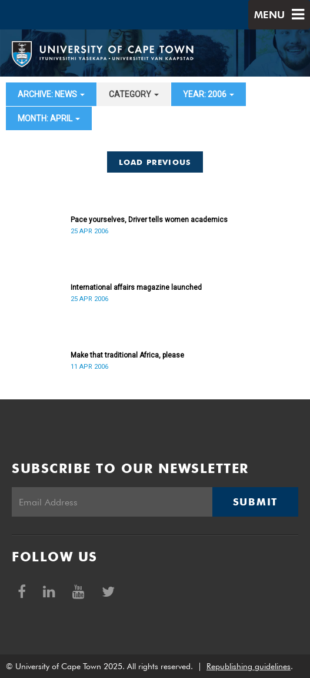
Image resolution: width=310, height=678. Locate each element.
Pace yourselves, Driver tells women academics (149, 220)
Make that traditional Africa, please (127, 355)
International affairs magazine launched (136, 287)
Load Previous (155, 162)
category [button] (134, 94)
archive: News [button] (51, 94)
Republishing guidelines (248, 666)
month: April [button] (49, 118)
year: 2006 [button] (208, 94)
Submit (255, 502)
